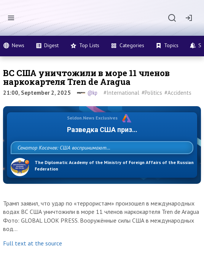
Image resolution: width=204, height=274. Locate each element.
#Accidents (177, 92)
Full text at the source (32, 260)
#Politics (152, 92)
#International (121, 92)
